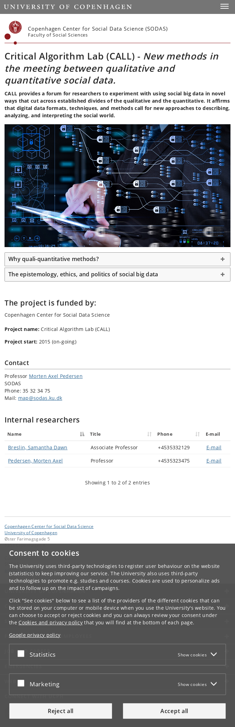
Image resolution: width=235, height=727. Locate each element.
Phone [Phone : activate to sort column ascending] (165, 434)
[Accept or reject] (22, 653)
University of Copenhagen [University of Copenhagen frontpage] (31, 532)
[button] (225, 6)
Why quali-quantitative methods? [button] (53, 259)
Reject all (61, 711)
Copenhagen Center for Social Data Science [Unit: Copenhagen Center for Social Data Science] (49, 526)
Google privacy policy (34, 635)
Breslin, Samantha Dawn (38, 447)
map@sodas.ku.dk (40, 398)
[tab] (117, 259)
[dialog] (117, 635)
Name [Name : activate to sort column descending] (14, 434)
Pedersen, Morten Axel (35, 460)
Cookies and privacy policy (50, 622)
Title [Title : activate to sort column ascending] (95, 434)
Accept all (174, 711)
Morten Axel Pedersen (56, 376)
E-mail (214, 447)
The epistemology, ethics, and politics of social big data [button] (83, 274)
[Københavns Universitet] (13, 33)
